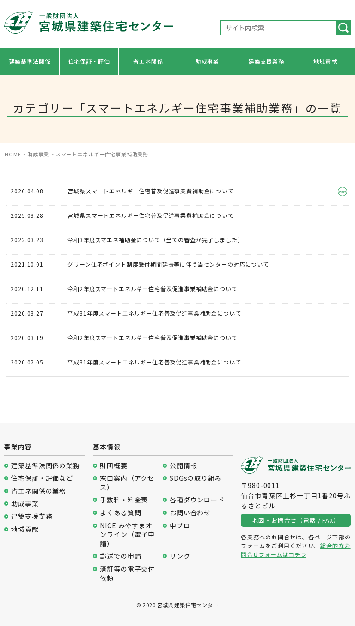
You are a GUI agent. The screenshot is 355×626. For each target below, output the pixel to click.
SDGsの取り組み (196, 478)
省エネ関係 (148, 61)
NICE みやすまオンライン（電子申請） (127, 534)
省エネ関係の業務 (38, 491)
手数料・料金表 (124, 499)
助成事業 (207, 61)
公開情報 (183, 465)
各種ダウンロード (197, 499)
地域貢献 (325, 61)
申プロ (180, 525)
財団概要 (113, 465)
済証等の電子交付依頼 (127, 574)
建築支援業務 (266, 61)
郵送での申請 (120, 556)
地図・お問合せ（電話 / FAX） (295, 520)
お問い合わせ (190, 512)
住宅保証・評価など (42, 478)
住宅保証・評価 (89, 61)
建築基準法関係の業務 (45, 465)
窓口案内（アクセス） (127, 483)
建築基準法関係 (30, 61)
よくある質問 (120, 512)
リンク (180, 556)
